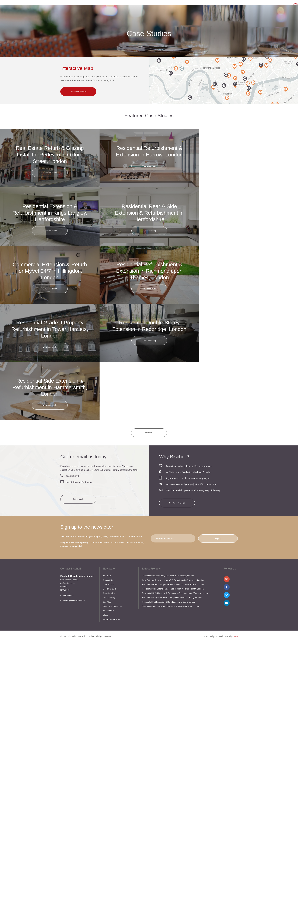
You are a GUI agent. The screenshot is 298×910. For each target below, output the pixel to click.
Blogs (295, 4)
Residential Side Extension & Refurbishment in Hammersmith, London (173, 589)
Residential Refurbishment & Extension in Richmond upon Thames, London (175, 593)
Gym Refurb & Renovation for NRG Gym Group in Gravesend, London (173, 580)
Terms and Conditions (112, 606)
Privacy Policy (109, 597)
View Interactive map (78, 91)
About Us (107, 576)
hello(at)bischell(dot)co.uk (79, 482)
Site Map (107, 602)
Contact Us (108, 580)
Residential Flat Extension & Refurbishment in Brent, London (168, 602)
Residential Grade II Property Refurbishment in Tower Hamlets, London (173, 584)
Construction (108, 584)
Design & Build (109, 589)
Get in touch (78, 499)
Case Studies (109, 593)
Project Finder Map (111, 619)
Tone (235, 636)
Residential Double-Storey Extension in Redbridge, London (168, 576)
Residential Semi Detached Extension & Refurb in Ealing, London (170, 606)
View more (149, 433)
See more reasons (177, 503)
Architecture (108, 611)
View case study (50, 173)
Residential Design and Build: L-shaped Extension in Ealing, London (172, 597)
